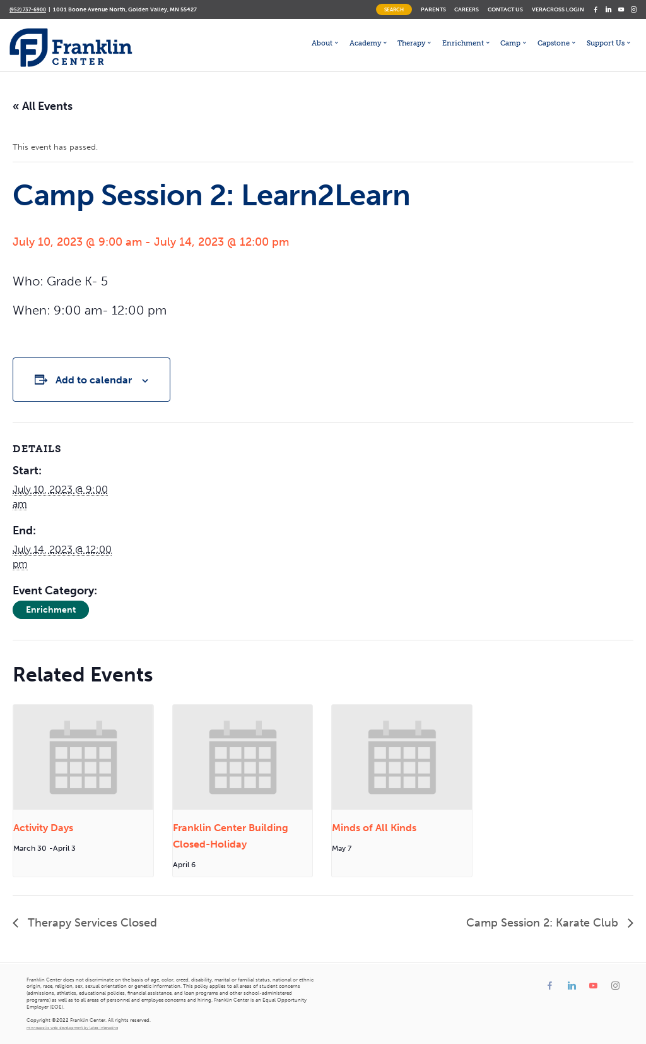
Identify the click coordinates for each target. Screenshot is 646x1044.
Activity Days (43, 828)
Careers (466, 9)
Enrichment (51, 609)
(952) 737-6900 (27, 9)
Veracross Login (558, 9)
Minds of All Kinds (374, 828)
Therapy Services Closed (91, 923)
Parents (433, 9)
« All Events (43, 106)
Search (394, 9)
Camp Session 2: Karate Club (543, 923)
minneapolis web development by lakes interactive (72, 1027)
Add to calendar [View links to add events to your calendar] (94, 380)
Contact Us (505, 9)
